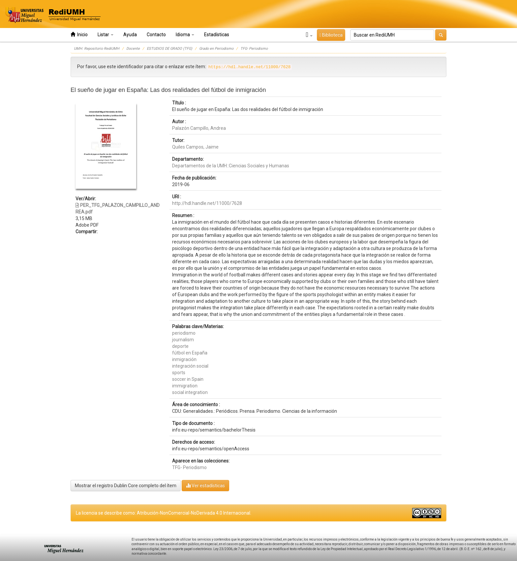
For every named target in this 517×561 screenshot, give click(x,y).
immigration (185, 385)
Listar (105, 34)
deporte (180, 346)
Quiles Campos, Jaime (195, 147)
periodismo (184, 333)
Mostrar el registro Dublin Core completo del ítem (125, 485)
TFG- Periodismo (254, 48)
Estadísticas (216, 34)
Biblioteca (331, 35)
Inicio (79, 34)
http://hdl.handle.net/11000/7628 (207, 203)
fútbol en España (189, 352)
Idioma (185, 34)
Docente (133, 48)
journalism (183, 339)
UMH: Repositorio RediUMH (96, 48)
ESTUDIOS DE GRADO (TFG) (169, 48)
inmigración (184, 359)
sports (178, 372)
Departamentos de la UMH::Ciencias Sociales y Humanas (230, 165)
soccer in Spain (187, 379)
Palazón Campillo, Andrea (199, 128)
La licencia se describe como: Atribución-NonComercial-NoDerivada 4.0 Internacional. (163, 513)
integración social (190, 366)
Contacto (156, 34)
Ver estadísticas (205, 485)
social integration (190, 392)
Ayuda (130, 34)
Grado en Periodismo (216, 48)
